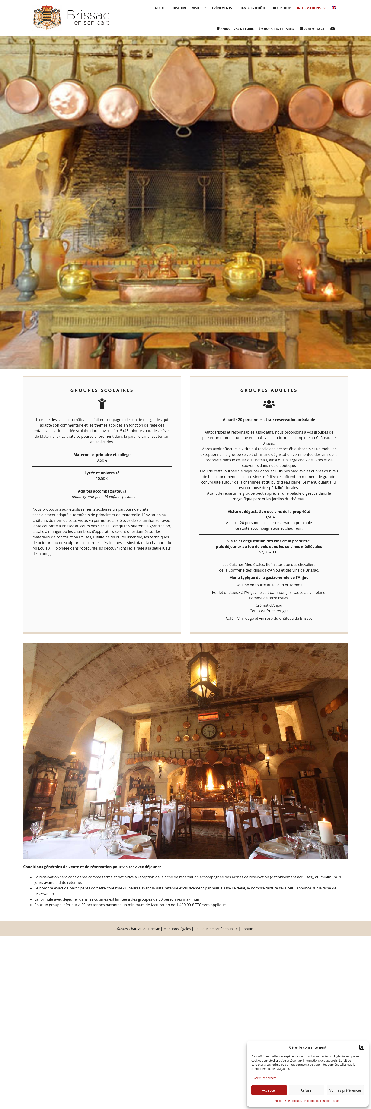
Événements (222, 8)
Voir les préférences (345, 1090)
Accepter (269, 1090)
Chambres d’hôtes (252, 8)
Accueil (161, 8)
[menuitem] (334, 7)
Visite (200, 8)
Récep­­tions (282, 8)
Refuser (307, 1090)
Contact (247, 928)
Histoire (179, 8)
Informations (313, 8)
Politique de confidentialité (321, 1101)
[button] (361, 1047)
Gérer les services (265, 1078)
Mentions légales (177, 928)
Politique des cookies (288, 1101)
